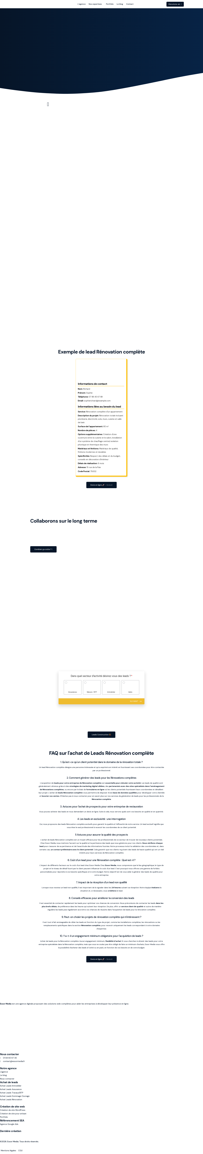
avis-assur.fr (5, 1134)
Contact (130, 4)
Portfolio (110, 4)
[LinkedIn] (101, 1050)
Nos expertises (95, 4)
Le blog (120, 4)
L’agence (82, 4)
